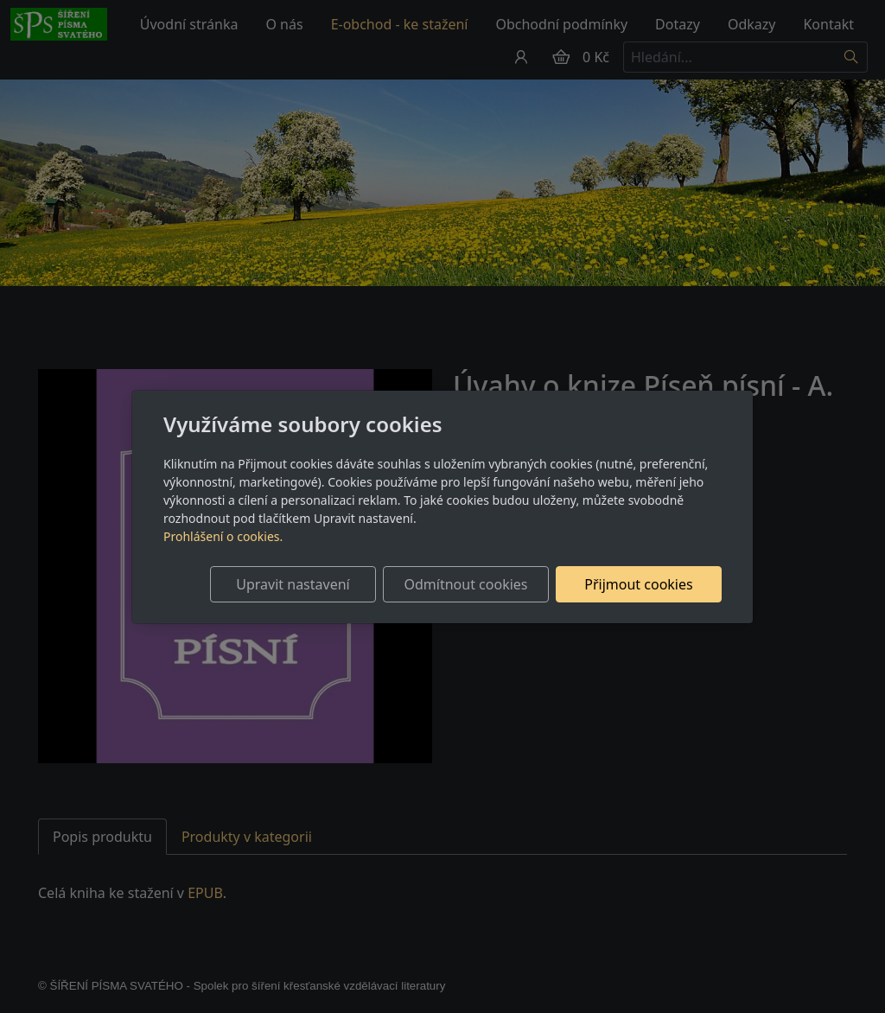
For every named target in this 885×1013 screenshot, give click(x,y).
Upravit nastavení (292, 584)
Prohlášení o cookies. (223, 536)
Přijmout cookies (638, 584)
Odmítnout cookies (466, 584)
